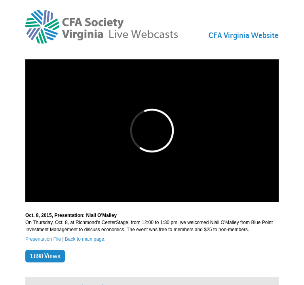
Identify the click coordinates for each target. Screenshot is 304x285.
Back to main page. (85, 239)
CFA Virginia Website (244, 35)
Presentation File (43, 239)
